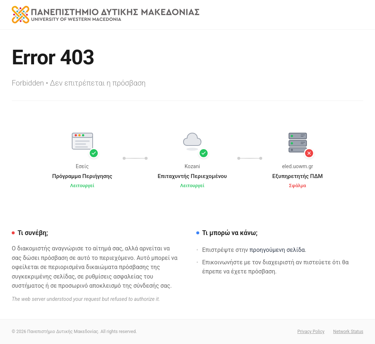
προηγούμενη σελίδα (277, 249)
